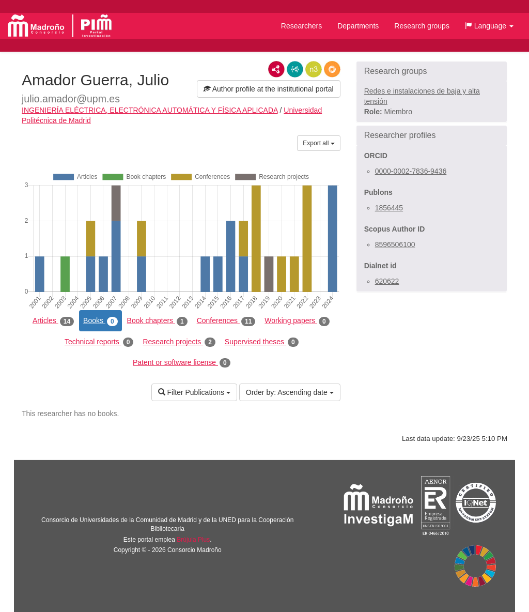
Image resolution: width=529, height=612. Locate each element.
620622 (387, 281)
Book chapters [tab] (157, 321)
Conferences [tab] (226, 321)
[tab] (431, 71)
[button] (489, 26)
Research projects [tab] (179, 342)
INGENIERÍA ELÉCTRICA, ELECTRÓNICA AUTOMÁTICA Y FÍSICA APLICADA (150, 110)
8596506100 (395, 244)
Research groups (421, 26)
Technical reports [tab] (99, 342)
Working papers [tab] (296, 321)
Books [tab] (100, 321)
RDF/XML (276, 69)
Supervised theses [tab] (262, 342)
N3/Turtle (313, 69)
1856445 (389, 208)
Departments (358, 26)
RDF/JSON (332, 69)
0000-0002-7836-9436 (411, 171)
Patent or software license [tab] (181, 363)
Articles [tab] (53, 321)
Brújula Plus (193, 539)
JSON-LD (295, 69)
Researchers (301, 26)
